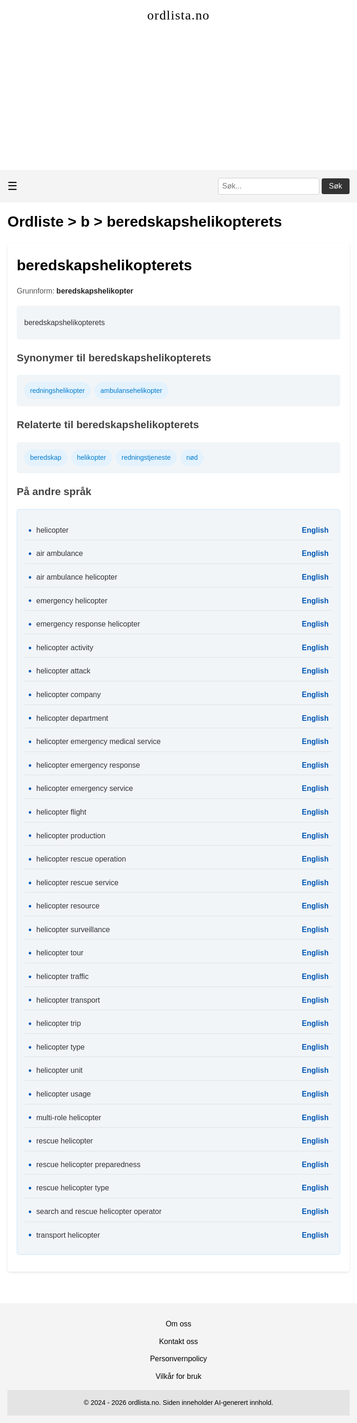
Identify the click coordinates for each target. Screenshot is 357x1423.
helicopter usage (63, 1094)
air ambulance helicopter (76, 577)
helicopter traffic (62, 976)
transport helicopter (68, 1235)
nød (192, 457)
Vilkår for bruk (178, 1376)
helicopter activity (64, 648)
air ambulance (59, 553)
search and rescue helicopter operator (99, 1211)
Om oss (178, 1324)
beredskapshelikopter (94, 291)
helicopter (52, 530)
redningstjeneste (146, 457)
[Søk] (268, 186)
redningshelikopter (57, 390)
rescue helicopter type (72, 1188)
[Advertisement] (178, 100)
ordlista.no (178, 15)
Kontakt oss (178, 1341)
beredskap (45, 457)
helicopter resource (67, 906)
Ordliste (35, 221)
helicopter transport (68, 1000)
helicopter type (60, 1047)
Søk (335, 186)
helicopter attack (63, 671)
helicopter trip (58, 1023)
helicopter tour (59, 953)
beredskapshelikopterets (194, 221)
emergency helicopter (71, 601)
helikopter (91, 457)
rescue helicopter (64, 1141)
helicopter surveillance (73, 929)
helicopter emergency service (84, 788)
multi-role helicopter (68, 1118)
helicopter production (71, 836)
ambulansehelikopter (131, 390)
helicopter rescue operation (81, 859)
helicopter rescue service (77, 883)
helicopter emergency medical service (98, 741)
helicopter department (72, 718)
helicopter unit (59, 1070)
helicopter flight (61, 812)
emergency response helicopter (88, 624)
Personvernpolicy (178, 1359)
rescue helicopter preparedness (88, 1164)
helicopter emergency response (88, 765)
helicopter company (68, 694)
